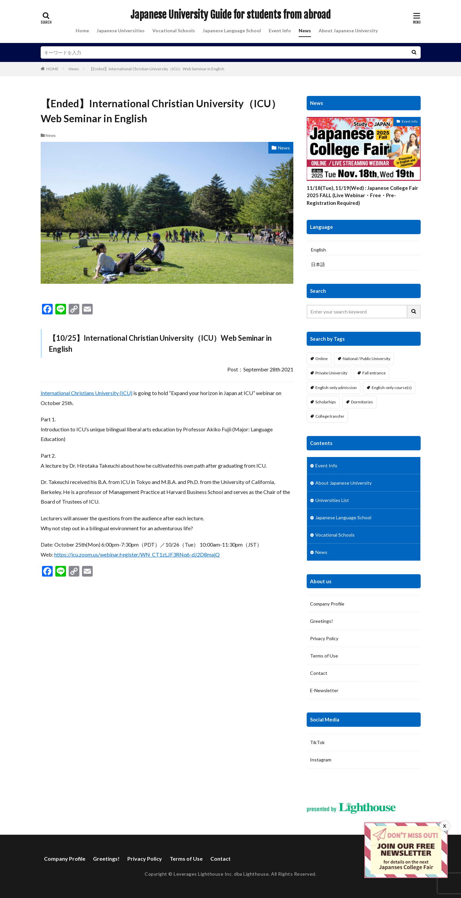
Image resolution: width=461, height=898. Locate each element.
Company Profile (327, 604)
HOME (52, 68)
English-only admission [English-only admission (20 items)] (336, 387)
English (318, 249)
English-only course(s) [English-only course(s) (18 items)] (392, 387)
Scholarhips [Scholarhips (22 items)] (325, 401)
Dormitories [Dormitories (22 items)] (362, 401)
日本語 (318, 264)
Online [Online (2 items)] (321, 358)
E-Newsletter (324, 690)
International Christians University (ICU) (86, 393)
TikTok (317, 742)
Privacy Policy (324, 638)
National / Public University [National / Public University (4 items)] (366, 358)
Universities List (332, 500)
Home (82, 30)
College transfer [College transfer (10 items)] (329, 416)
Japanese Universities (121, 30)
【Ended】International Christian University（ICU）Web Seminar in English (156, 68)
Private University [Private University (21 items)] (331, 372)
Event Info (280, 30)
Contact (318, 673)
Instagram (320, 759)
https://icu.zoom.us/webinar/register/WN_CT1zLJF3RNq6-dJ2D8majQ (137, 554)
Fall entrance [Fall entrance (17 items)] (374, 372)
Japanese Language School (232, 30)
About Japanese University (348, 30)
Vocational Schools (173, 30)
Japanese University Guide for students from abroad (230, 15)
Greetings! (321, 621)
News (305, 30)
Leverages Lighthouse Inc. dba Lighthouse (221, 874)
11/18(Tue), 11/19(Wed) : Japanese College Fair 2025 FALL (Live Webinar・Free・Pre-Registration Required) (362, 195)
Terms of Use (324, 656)
